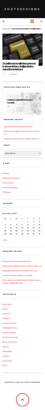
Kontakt (5, 173)
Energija (5, 318)
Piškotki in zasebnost (11, 178)
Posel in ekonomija (10, 337)
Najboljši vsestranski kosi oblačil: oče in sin (21, 139)
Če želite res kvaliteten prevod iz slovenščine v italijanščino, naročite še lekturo (18, 66)
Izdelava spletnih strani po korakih (20, 101)
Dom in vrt (6, 313)
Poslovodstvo (8, 183)
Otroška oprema (9, 332)
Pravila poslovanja (9, 187)
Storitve (13, 74)
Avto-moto (7, 304)
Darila (4, 309)
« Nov (4, 240)
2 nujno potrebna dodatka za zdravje (17, 275)
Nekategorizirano (9, 328)
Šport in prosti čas (9, 342)
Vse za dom (7, 361)
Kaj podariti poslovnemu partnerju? (18, 126)
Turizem (5, 356)
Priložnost (6, 192)
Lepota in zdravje (9, 323)
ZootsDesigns (22, 9)
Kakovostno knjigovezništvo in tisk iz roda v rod (22, 266)
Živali (4, 365)
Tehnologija (7, 351)
